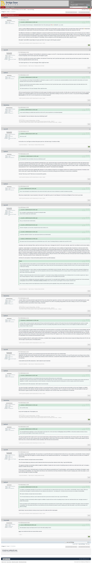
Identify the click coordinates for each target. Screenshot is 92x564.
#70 (89, 315)
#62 (89, 50)
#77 (89, 520)
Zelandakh (6, 520)
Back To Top (4, 561)
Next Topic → (88, 544)
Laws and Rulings (30, 9)
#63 (89, 72)
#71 (89, 349)
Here (20, 531)
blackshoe (6, 105)
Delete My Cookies (15, 561)
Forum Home (9, 561)
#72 (89, 370)
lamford (6, 17)
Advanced (91, 7)
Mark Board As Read (22, 561)
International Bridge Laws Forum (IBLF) (18, 9)
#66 (89, 151)
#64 (89, 105)
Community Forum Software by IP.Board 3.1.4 (82, 561)
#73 (89, 400)
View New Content (85, 9)
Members (7, 7)
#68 (89, 205)
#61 (89, 17)
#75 (89, 449)
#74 (89, 424)
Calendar (12, 7)
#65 (89, 129)
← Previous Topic (74, 544)
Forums (3, 7)
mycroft (6, 50)
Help (88, 5)
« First (8, 11)
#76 (89, 482)
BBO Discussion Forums (5, 9)
